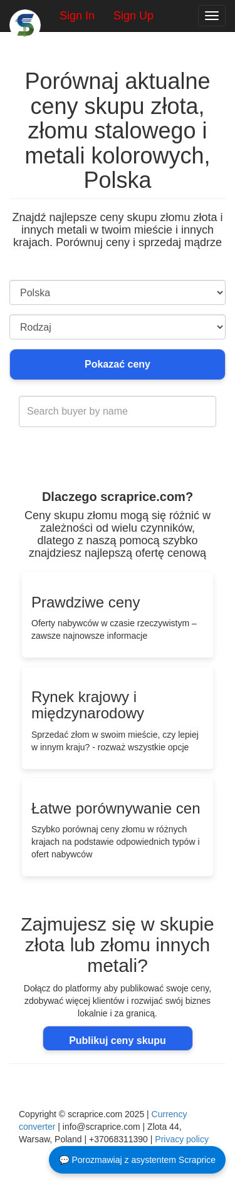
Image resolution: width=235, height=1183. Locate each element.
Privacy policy (182, 1139)
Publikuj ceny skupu (117, 1040)
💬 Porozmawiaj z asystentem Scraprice (137, 1160)
